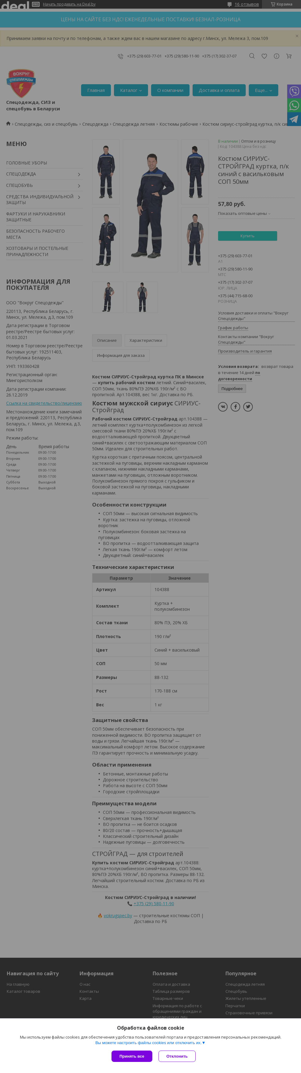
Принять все (131, 1056)
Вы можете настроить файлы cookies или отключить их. (148, 1042)
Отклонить (177, 1056)
